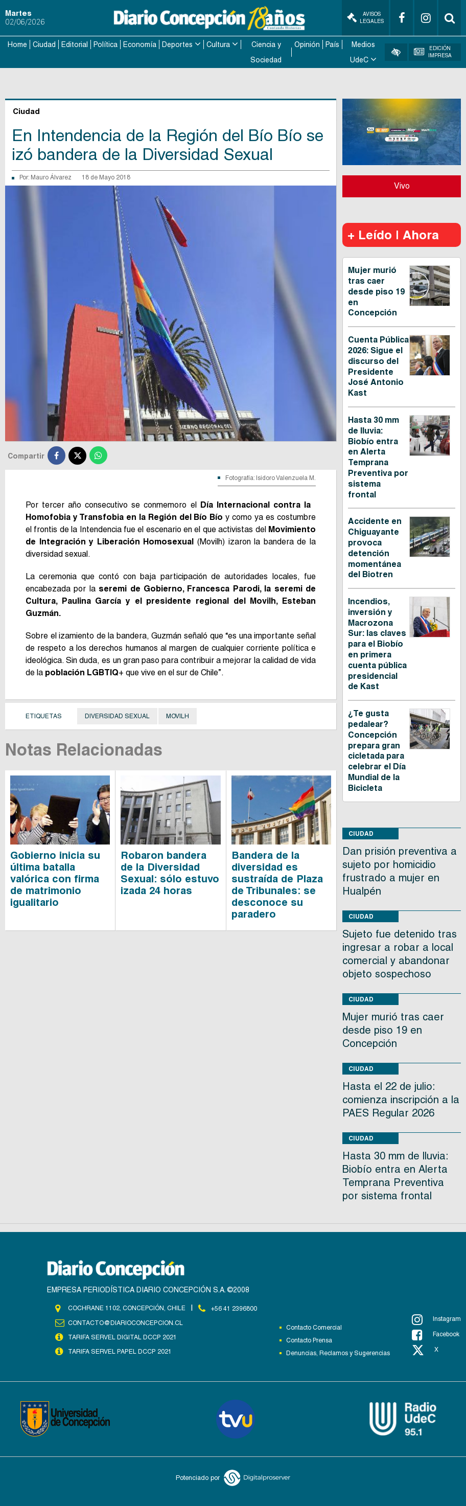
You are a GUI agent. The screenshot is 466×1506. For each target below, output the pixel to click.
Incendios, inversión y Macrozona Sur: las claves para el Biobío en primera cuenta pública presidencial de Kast (377, 643)
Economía (139, 44)
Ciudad (44, 44)
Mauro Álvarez (51, 176)
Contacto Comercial (314, 1326)
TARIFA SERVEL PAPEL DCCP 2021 (119, 1350)
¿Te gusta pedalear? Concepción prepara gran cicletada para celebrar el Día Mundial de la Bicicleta (377, 750)
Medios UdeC (362, 51)
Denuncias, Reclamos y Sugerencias (338, 1352)
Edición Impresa (433, 51)
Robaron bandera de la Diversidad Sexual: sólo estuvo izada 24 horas (170, 872)
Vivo (402, 185)
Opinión (307, 44)
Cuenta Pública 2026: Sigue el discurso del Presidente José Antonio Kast (378, 365)
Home (17, 44)
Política (106, 44)
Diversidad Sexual (117, 715)
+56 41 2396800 (234, 1307)
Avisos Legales (365, 17)
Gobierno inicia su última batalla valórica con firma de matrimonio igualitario (55, 877)
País (332, 44)
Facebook (435, 1334)
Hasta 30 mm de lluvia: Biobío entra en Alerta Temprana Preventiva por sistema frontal (378, 456)
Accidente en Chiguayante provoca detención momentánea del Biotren (375, 547)
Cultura (218, 44)
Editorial (74, 44)
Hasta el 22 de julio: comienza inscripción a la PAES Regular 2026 (400, 1098)
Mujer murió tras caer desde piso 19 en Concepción (376, 290)
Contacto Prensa (309, 1339)
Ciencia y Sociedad (266, 51)
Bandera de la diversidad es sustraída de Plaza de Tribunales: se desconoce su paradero (277, 883)
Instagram (436, 1318)
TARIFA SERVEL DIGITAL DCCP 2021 (122, 1335)
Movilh (177, 715)
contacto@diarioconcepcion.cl (125, 1321)
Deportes (177, 44)
